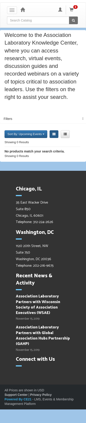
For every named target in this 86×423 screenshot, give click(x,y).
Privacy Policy (41, 395)
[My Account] (60, 10)
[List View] (65, 134)
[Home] (22, 10)
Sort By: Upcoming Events (25, 134)
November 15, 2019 (27, 319)
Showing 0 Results (17, 142)
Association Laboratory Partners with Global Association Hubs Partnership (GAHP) (43, 336)
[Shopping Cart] (74, 10)
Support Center (16, 395)
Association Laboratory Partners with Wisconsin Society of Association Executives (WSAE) (38, 305)
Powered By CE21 (18, 399)
